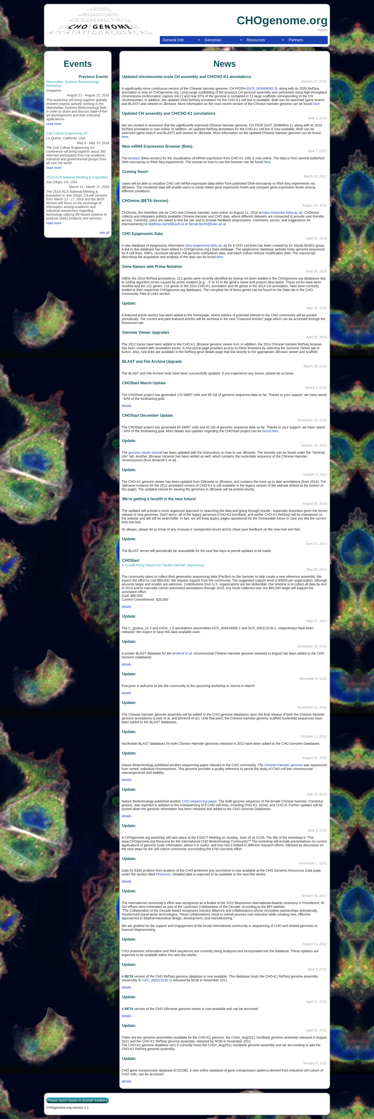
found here (270, 431)
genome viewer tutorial (145, 452)
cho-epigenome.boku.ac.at (206, 245)
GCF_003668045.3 (262, 88)
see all (104, 232)
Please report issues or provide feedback (77, 1100)
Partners (296, 40)
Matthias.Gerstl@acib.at (166, 224)
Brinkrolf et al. (182, 653)
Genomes (213, 40)
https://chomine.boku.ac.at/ (282, 212)
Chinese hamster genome (282, 765)
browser (134, 158)
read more (54, 124)
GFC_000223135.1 (156, 980)
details (126, 406)
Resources (256, 40)
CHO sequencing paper (199, 801)
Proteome (163, 874)
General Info (173, 40)
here (316, 104)
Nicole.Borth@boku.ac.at (207, 224)
